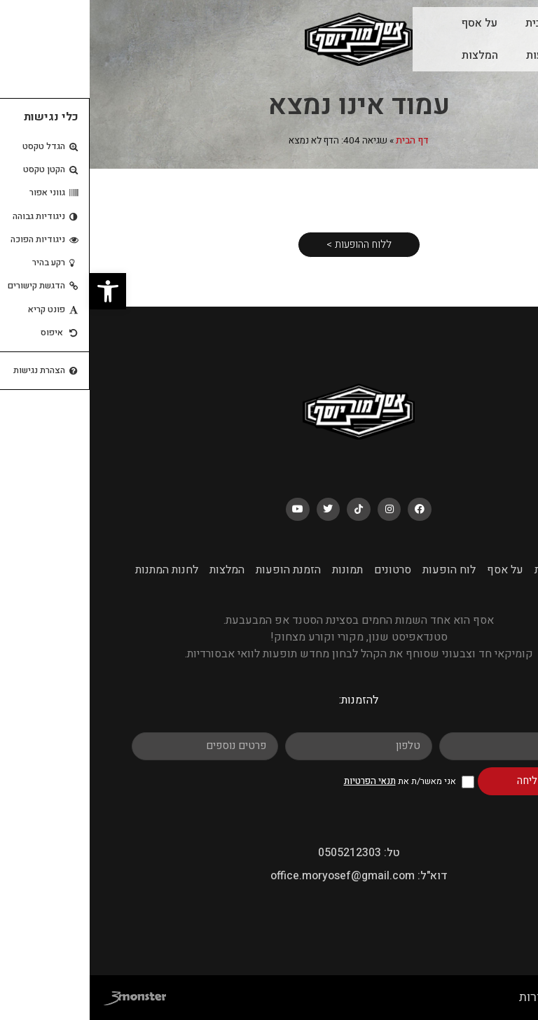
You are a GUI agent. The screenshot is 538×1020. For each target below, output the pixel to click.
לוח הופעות (462, 55)
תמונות (257, 569)
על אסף (390, 23)
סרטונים (303, 569)
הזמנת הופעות (198, 569)
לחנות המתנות (77, 569)
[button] (18, 291)
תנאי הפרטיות (280, 781)
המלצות (390, 55)
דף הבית (322, 141)
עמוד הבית (460, 23)
